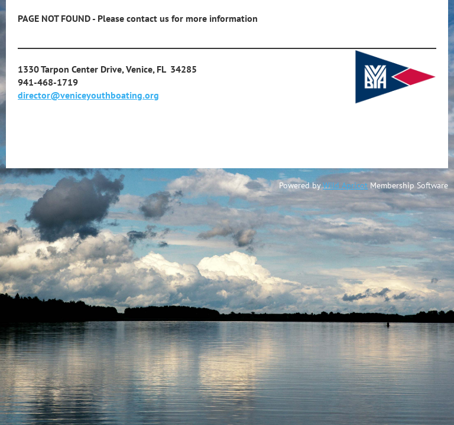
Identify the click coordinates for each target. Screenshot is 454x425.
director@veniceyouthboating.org (88, 95)
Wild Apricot (345, 185)
